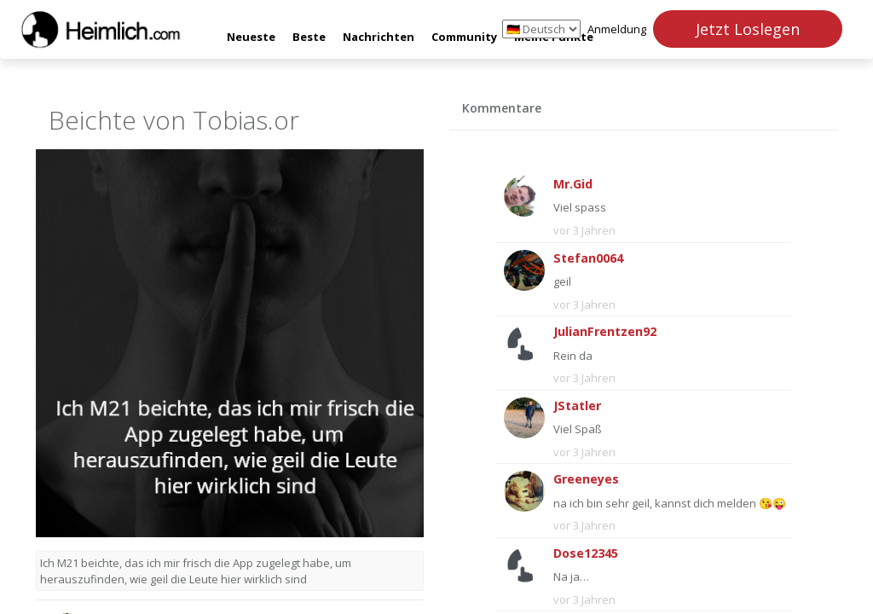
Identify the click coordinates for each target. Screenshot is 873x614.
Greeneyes (586, 479)
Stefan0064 (588, 258)
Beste (309, 36)
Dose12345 (585, 553)
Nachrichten (378, 36)
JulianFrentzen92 (604, 331)
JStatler (577, 405)
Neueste (251, 36)
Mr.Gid (573, 184)
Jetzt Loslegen (748, 29)
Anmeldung (616, 29)
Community (464, 36)
